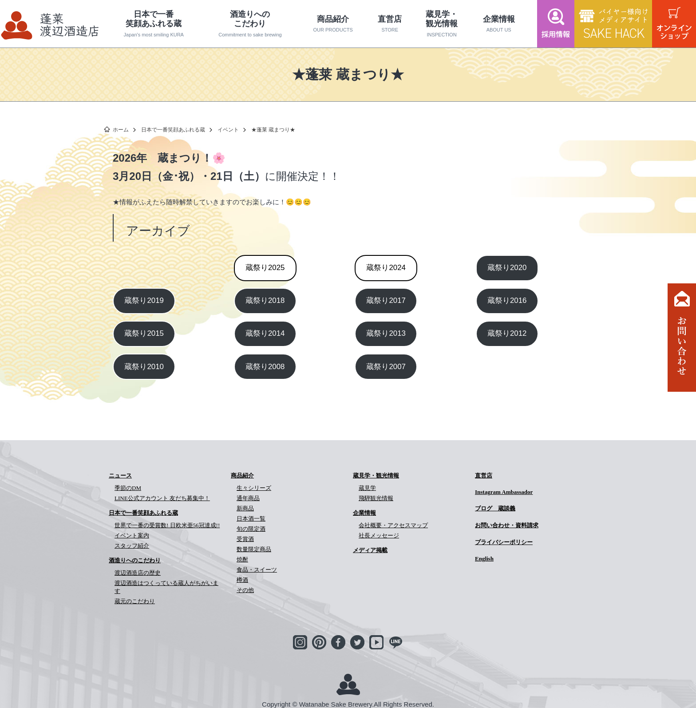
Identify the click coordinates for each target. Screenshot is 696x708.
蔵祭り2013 (386, 333)
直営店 (389, 24)
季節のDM (128, 488)
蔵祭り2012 (507, 333)
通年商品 (248, 498)
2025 (265, 267)
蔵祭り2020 (507, 267)
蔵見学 (367, 488)
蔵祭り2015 (144, 333)
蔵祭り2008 (265, 366)
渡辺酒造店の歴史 (138, 572)
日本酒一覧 (251, 518)
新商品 (245, 508)
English (484, 558)
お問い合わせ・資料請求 (506, 525)
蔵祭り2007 (386, 366)
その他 (245, 590)
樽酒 (242, 580)
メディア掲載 (370, 550)
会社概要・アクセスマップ (393, 525)
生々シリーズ (254, 488)
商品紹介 (333, 24)
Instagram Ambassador (504, 492)
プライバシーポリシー (504, 542)
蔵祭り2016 (507, 300)
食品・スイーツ (257, 569)
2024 (386, 267)
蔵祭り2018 (265, 300)
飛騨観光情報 (376, 498)
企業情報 (499, 24)
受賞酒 (245, 539)
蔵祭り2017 (386, 300)
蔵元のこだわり (135, 601)
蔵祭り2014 (265, 333)
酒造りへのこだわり (250, 24)
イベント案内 (132, 535)
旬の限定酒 (251, 528)
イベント (228, 130)
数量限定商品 (254, 549)
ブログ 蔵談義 (495, 508)
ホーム (121, 130)
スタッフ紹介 (132, 545)
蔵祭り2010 (144, 366)
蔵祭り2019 (144, 300)
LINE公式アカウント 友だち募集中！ (162, 498)
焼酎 (242, 559)
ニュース (120, 475)
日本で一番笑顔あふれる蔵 (153, 24)
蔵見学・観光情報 (441, 24)
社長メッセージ (379, 535)
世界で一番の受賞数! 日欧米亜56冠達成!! (167, 525)
